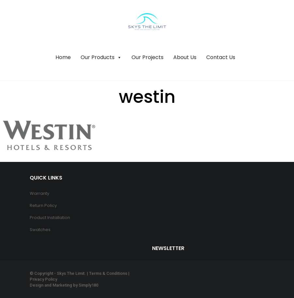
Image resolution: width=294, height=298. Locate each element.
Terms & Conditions (108, 273)
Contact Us (220, 57)
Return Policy (43, 205)
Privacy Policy (43, 279)
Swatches (40, 230)
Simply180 (88, 285)
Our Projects (147, 57)
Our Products (101, 57)
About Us (184, 57)
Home (63, 57)
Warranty (39, 193)
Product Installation (50, 217)
